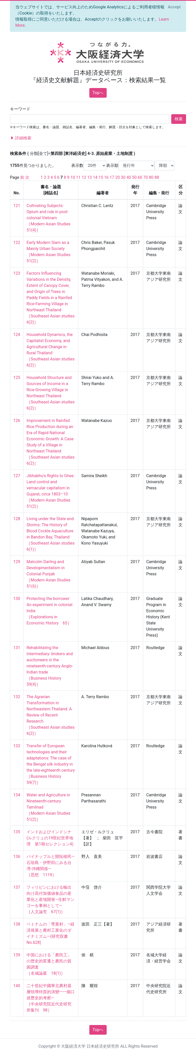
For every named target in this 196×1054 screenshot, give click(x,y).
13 (89, 177)
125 (16, 377)
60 (140, 177)
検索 (179, 118)
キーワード (20, 109)
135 (16, 831)
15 (101, 177)
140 (16, 985)
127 (16, 475)
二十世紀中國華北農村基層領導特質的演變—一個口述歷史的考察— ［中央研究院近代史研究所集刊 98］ (51, 998)
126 (16, 420)
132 (16, 696)
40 (128, 177)
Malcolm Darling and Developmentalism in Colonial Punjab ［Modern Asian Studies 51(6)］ (51, 574)
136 (16, 856)
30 (123, 177)
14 (95, 177)
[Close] (174, 7)
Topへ (98, 92)
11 (78, 177)
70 (145, 177)
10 (72, 177)
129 (16, 561)
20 (117, 177)
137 (16, 887)
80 (151, 177)
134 (16, 795)
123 (16, 273)
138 (16, 924)
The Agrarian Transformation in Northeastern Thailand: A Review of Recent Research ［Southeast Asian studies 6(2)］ (53, 715)
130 (16, 598)
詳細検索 (20, 138)
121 (16, 205)
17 (112, 177)
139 (16, 955)
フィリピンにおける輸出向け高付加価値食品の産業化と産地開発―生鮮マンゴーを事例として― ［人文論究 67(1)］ (51, 899)
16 (106, 177)
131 (16, 647)
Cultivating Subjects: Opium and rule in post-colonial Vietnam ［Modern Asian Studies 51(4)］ (51, 217)
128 (16, 518)
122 (16, 242)
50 (134, 177)
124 (16, 334)
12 (84, 177)
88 (156, 177)
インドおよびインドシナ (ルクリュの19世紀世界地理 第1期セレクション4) (51, 837)
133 (16, 745)
